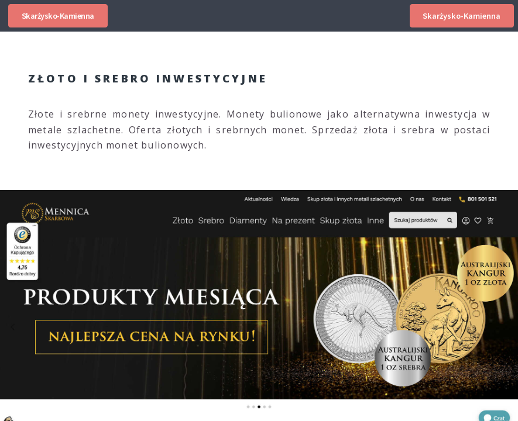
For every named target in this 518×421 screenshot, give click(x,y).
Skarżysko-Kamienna (58, 16)
